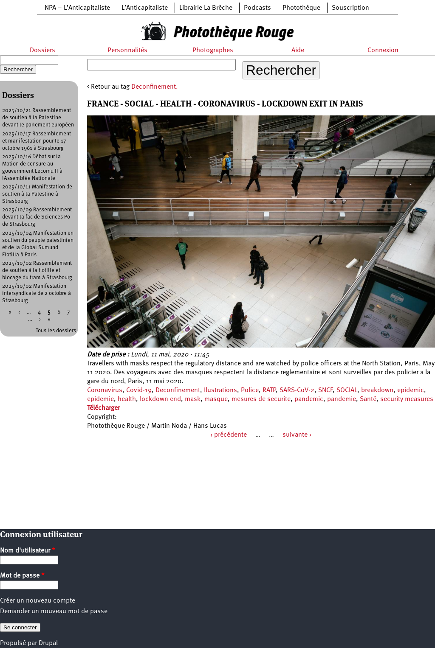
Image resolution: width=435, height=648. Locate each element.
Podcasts (257, 8)
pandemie (341, 399)
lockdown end (160, 399)
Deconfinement (177, 390)
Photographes (212, 50)
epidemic (410, 390)
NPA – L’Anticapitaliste (77, 8)
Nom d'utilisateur (27, 550)
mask (193, 399)
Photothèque (301, 8)
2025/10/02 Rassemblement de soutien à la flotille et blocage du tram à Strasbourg (37, 271)
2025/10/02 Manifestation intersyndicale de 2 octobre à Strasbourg (36, 293)
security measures (406, 399)
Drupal (48, 643)
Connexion (382, 50)
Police (250, 390)
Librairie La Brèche (205, 8)
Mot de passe (22, 575)
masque (216, 399)
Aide (297, 50)
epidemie (100, 399)
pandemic (308, 399)
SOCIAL (346, 390)
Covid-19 (139, 390)
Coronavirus (104, 390)
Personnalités (127, 50)
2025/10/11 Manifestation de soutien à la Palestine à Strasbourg (37, 194)
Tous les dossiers (56, 331)
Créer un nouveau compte (37, 601)
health (127, 399)
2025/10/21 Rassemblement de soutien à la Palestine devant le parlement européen (38, 118)
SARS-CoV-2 (297, 390)
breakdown (377, 390)
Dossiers (42, 50)
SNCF (325, 390)
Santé (368, 399)
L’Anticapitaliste (144, 8)
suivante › (296, 435)
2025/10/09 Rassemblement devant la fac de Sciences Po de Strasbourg (37, 217)
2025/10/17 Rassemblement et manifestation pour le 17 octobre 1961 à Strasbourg (36, 141)
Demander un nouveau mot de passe (53, 611)
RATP (269, 390)
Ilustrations (220, 390)
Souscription (350, 8)
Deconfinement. (154, 87)
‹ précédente (228, 435)
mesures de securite (261, 399)
